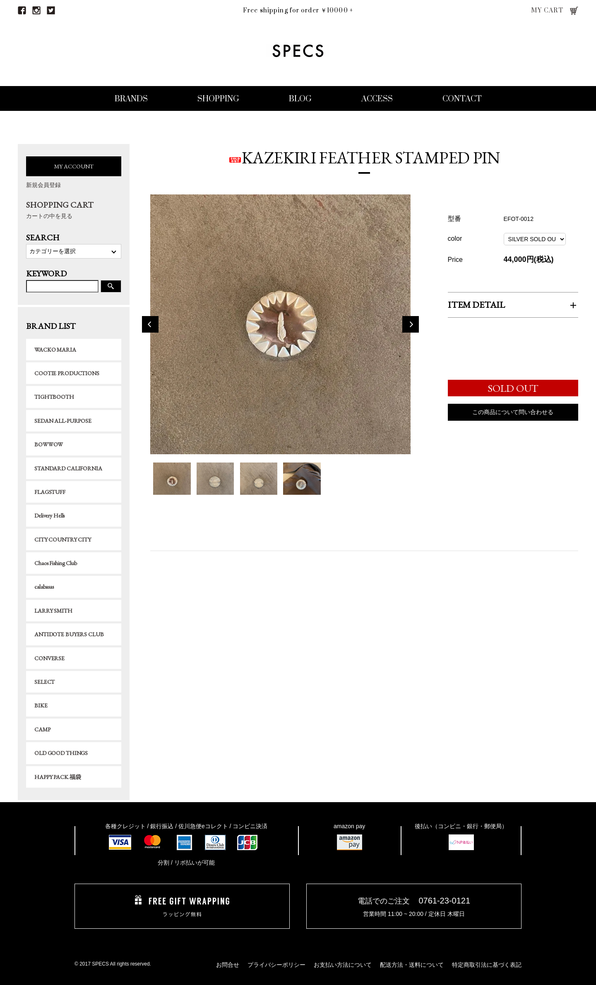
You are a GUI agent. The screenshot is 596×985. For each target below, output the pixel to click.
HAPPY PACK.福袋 (57, 777)
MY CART (547, 10)
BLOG (300, 99)
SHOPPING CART (73, 209)
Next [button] (410, 326)
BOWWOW (48, 444)
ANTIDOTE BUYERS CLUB (68, 634)
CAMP (42, 729)
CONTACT (462, 99)
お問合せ (227, 964)
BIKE (40, 705)
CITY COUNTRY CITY (62, 539)
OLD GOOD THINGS (61, 753)
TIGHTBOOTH (54, 396)
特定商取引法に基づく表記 (487, 964)
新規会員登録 (43, 185)
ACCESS (377, 99)
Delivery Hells (49, 515)
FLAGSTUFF (49, 492)
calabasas (44, 586)
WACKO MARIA (55, 349)
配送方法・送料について (412, 964)
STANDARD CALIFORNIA (68, 468)
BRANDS (131, 99)
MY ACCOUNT (74, 166)
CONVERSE (49, 658)
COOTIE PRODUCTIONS (66, 373)
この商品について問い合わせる (512, 414)
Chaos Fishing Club (55, 563)
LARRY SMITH (53, 610)
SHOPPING (218, 99)
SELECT (44, 681)
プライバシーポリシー (276, 964)
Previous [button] (150, 326)
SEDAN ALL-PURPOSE (62, 420)
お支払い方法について (343, 964)
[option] (280, 326)
